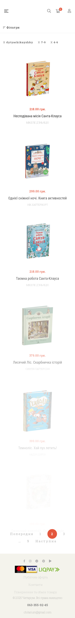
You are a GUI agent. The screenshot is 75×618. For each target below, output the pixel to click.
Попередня (21, 534)
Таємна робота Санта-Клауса (37, 290)
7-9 (43, 42)
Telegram (36, 561)
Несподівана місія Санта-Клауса (37, 116)
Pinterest (43, 561)
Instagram (30, 561)
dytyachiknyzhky (19, 42)
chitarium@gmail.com (37, 612)
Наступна (46, 541)
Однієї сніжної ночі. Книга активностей (37, 208)
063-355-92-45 (37, 605)
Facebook (24, 561)
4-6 (56, 42)
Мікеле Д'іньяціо (37, 122)
